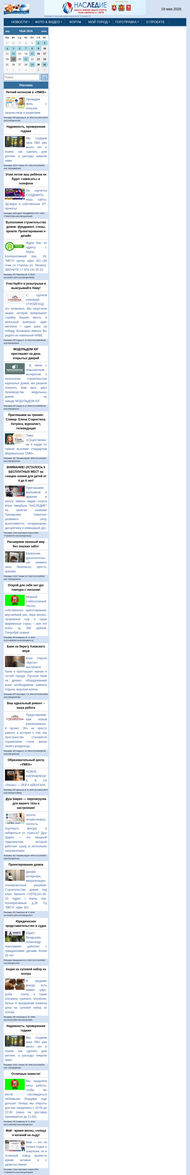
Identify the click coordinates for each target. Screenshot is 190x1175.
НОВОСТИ (19, 22)
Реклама (26, 85)
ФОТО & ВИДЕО (47, 22)
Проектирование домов (25, 864)
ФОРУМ (75, 22)
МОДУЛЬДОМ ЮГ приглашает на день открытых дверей (26, 354)
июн (44, 30)
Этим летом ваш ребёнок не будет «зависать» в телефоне (26, 179)
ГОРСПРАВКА (126, 22)
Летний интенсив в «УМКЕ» (26, 92)
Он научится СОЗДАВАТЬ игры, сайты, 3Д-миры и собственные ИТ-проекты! (26, 199)
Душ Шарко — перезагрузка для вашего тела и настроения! (26, 803)
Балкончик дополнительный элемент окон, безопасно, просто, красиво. (26, 562)
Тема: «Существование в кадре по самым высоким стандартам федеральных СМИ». (26, 444)
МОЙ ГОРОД (98, 22)
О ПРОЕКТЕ (155, 22)
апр (7, 30)
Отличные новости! (25, 1074)
